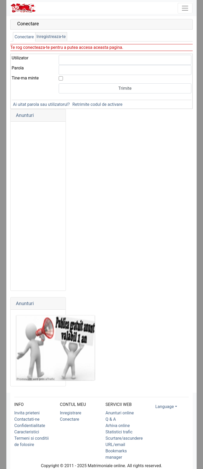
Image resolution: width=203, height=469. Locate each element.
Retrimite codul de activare (97, 104)
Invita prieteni (27, 412)
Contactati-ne (27, 419)
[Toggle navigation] (185, 8)
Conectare (24, 36)
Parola (18, 67)
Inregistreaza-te (51, 36)
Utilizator (20, 57)
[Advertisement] (38, 206)
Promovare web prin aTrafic (36, 379)
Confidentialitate (29, 425)
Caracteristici (26, 431)
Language (164, 406)
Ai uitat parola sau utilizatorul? (41, 104)
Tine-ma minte (25, 77)
